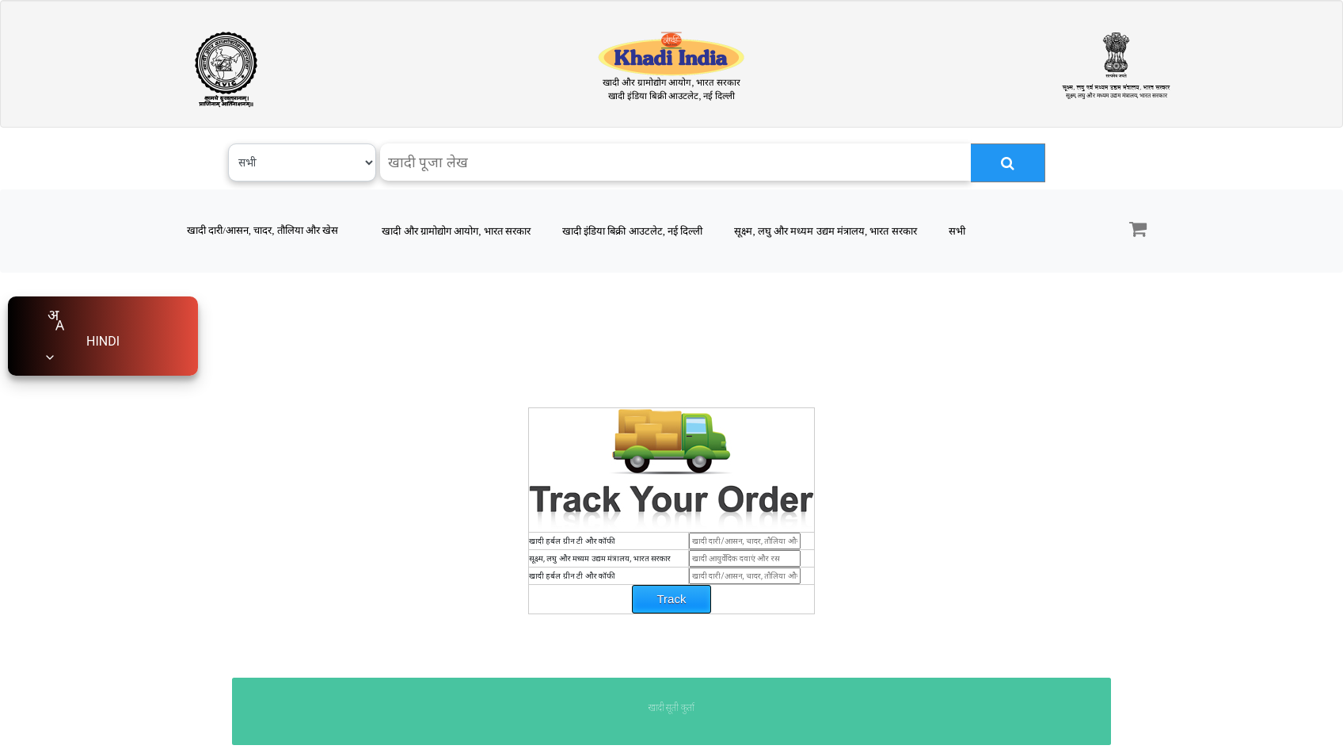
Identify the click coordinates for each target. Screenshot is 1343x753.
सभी (957, 231)
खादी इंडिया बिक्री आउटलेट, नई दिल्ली (632, 231)
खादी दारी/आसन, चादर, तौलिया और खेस (262, 230)
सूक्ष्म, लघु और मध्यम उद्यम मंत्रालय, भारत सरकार (825, 231)
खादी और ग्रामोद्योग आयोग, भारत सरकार (456, 231)
